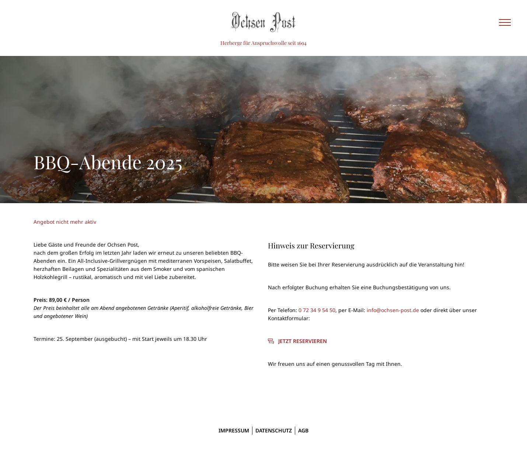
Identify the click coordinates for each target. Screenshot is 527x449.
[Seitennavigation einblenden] (505, 22)
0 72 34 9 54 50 (317, 310)
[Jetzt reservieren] (297, 341)
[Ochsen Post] (263, 22)
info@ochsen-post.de (393, 310)
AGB (303, 430)
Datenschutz (273, 430)
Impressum (234, 430)
